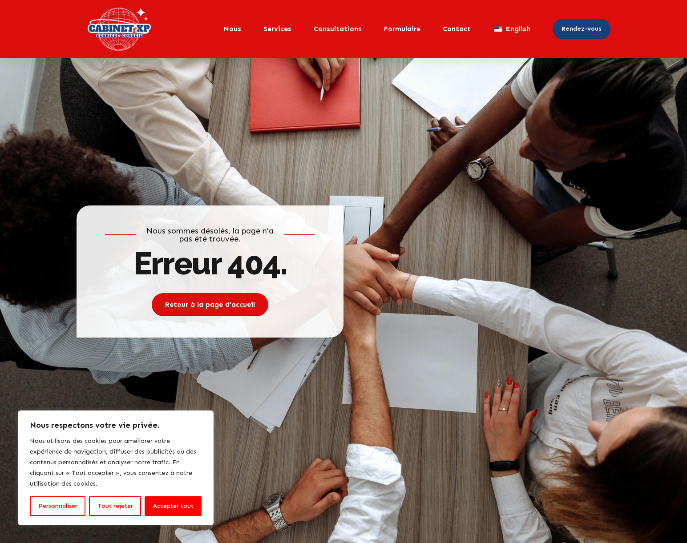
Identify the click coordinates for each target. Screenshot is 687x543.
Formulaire (402, 28)
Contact (457, 28)
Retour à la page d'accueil (210, 304)
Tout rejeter (115, 506)
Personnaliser (57, 506)
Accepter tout (173, 506)
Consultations (338, 28)
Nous (232, 28)
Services (277, 28)
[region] (116, 467)
